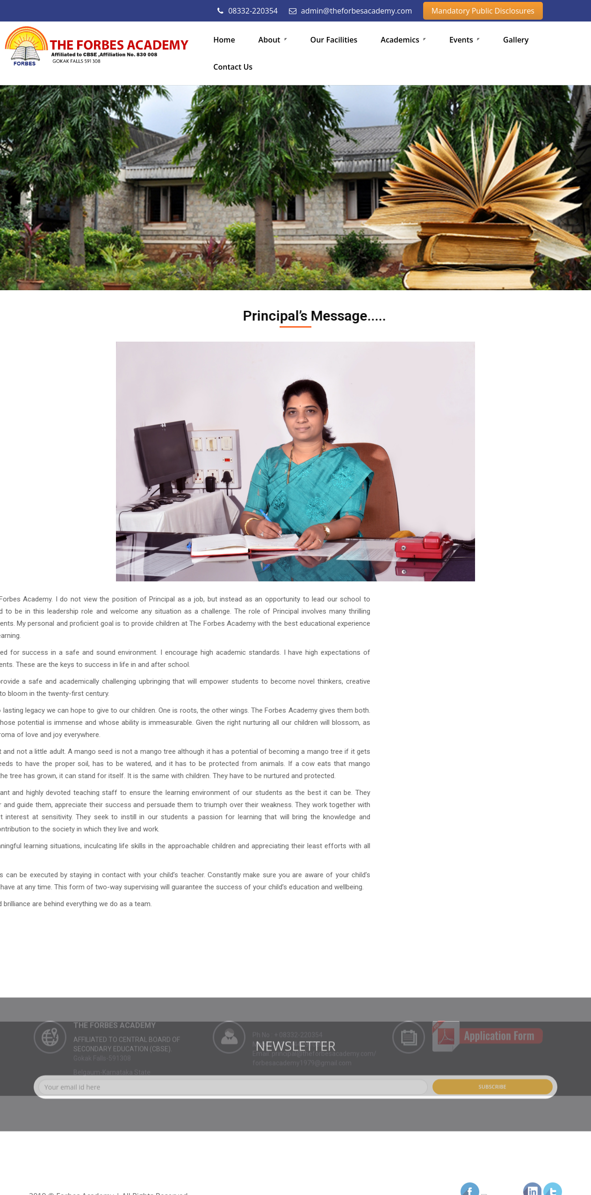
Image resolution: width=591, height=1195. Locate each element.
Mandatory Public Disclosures (483, 11)
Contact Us (232, 67)
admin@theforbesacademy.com (350, 11)
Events (464, 40)
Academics (403, 40)
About (273, 40)
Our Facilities (334, 40)
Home (224, 40)
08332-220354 (247, 11)
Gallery (516, 40)
